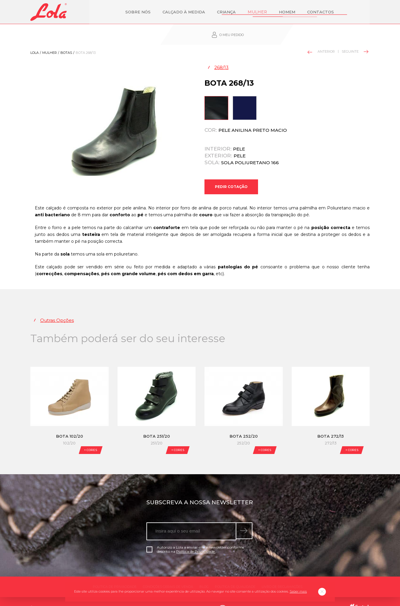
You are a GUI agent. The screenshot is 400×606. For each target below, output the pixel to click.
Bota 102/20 (69, 424)
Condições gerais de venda (168, 575)
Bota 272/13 (330, 424)
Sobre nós (110, 12)
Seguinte (355, 36)
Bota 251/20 (156, 424)
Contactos (291, 12)
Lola (34, 37)
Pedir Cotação (231, 173)
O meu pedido (338, 12)
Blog (204, 575)
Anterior (321, 36)
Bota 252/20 (243, 424)
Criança (198, 12)
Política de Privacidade (195, 540)
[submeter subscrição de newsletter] (245, 520)
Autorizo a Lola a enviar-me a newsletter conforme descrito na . (195, 538)
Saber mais (298, 591)
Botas (66, 37)
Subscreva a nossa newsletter (199, 490)
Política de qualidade (235, 575)
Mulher (229, 12)
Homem (257, 12)
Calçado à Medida (156, 12)
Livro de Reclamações (282, 575)
